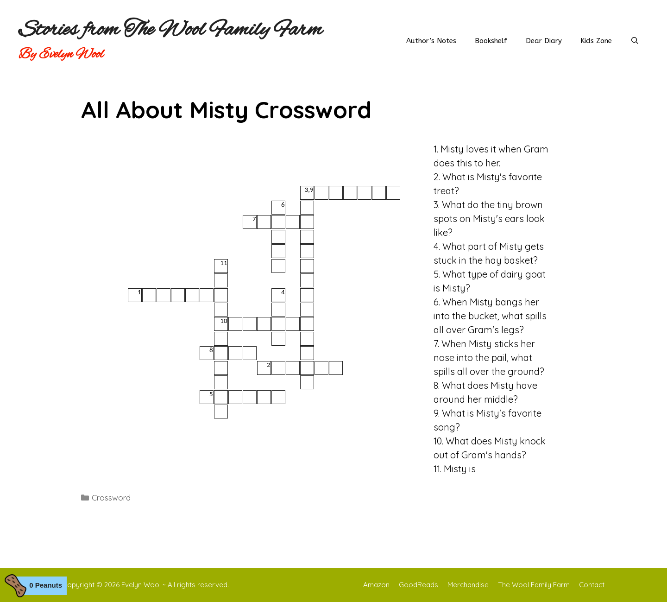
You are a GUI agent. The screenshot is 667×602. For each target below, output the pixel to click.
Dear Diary (544, 41)
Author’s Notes (431, 41)
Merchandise (468, 584)
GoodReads (418, 584)
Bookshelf (491, 41)
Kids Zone (596, 41)
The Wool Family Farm (534, 584)
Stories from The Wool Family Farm (170, 30)
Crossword (111, 497)
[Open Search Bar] (634, 41)
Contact (591, 584)
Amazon (376, 584)
